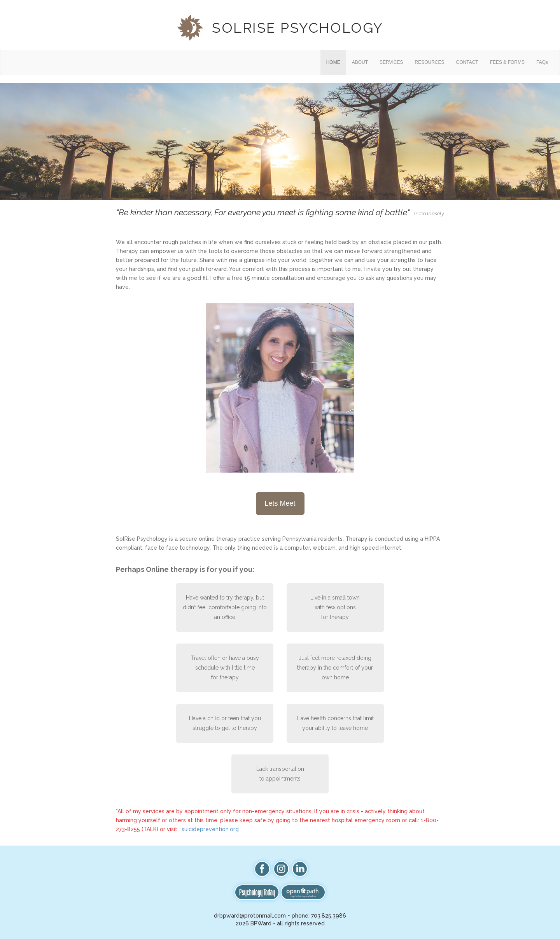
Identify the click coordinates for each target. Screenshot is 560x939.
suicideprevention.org (210, 829)
